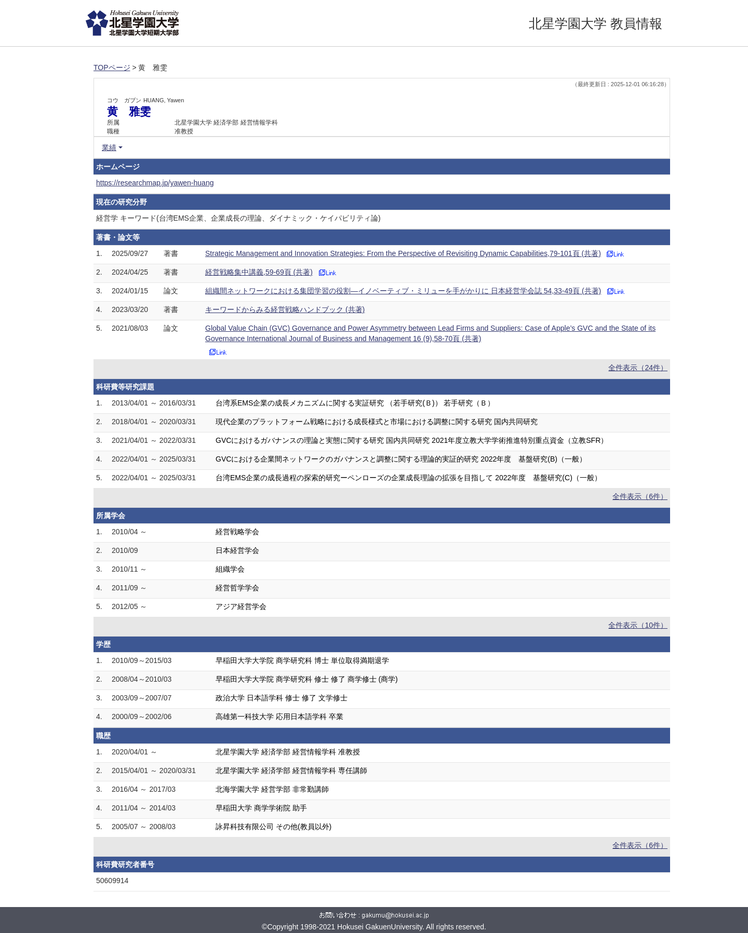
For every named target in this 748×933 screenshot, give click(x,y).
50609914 (112, 880)
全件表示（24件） (637, 367)
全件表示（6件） (639, 496)
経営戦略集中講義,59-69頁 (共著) (259, 272)
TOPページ (112, 67)
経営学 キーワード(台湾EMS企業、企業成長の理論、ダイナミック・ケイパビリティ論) (238, 218)
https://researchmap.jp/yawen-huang (154, 183)
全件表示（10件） (637, 625)
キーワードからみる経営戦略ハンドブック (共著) (285, 309)
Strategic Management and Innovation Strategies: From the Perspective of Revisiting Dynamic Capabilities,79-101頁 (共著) (403, 253)
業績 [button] (109, 147)
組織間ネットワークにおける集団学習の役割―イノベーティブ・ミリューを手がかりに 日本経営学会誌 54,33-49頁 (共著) (403, 291)
